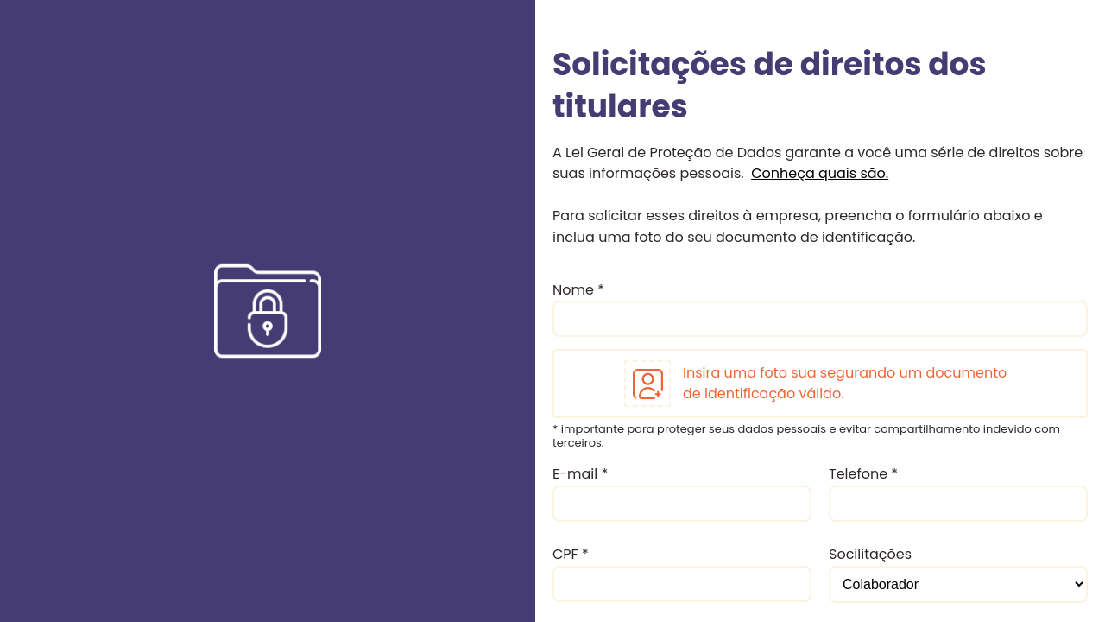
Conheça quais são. (819, 173)
